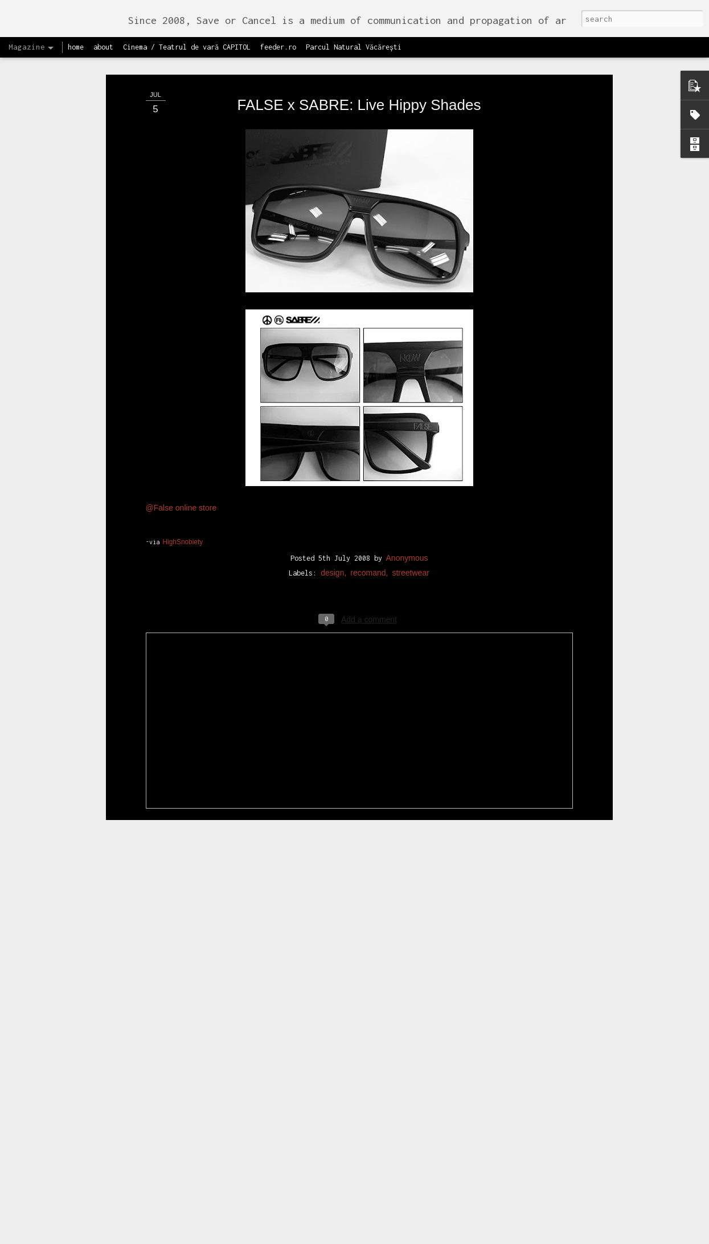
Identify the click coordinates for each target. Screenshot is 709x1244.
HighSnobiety (183, 542)
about (103, 47)
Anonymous (407, 557)
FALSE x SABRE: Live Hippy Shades (359, 104)
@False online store (181, 507)
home (76, 47)
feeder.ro (278, 47)
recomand (368, 572)
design (332, 572)
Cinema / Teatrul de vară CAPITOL (187, 47)
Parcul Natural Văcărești (353, 47)
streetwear (410, 572)
